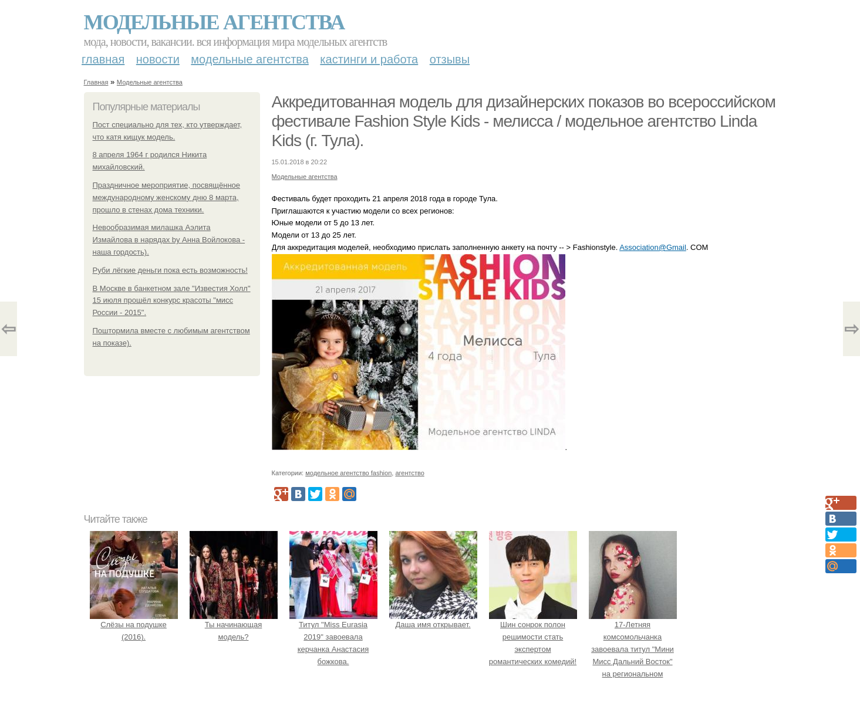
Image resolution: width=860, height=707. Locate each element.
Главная (103, 59)
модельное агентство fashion (348, 472)
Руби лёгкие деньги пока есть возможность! (170, 270)
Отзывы (450, 59)
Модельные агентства (214, 22)
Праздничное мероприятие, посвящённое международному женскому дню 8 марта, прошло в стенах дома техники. (167, 197)
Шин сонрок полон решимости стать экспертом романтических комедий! (533, 637)
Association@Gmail (652, 247)
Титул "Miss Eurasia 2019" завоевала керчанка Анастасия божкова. (333, 637)
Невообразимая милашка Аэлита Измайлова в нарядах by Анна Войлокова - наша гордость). (169, 239)
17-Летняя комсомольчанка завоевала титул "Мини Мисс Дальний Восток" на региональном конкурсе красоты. (633, 649)
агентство (409, 472)
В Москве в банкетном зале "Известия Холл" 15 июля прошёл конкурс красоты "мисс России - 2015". (172, 300)
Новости (158, 59)
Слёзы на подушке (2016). (134, 625)
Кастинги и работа (369, 59)
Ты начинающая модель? (234, 625)
